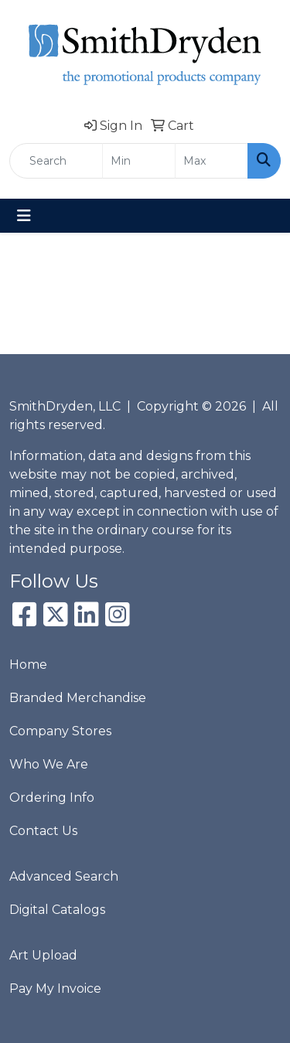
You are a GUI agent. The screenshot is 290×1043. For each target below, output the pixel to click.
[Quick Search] (56, 161)
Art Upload (43, 955)
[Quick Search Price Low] (139, 161)
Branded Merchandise (77, 697)
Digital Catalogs (57, 909)
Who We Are (48, 764)
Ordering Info (51, 797)
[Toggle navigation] (24, 216)
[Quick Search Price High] (211, 161)
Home (28, 664)
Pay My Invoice (55, 988)
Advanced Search (63, 876)
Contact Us (43, 830)
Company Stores (60, 731)
